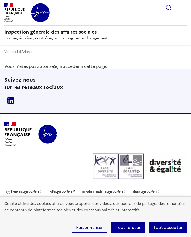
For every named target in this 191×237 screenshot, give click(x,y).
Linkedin (10, 100)
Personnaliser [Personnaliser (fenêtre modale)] (89, 227)
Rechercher (168, 7)
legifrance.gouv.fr (20, 192)
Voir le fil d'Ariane (18, 51)
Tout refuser (128, 227)
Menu (183, 7)
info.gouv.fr (59, 192)
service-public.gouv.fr (101, 192)
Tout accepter (167, 227)
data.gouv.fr (143, 192)
